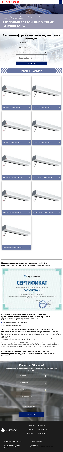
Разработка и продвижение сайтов (41, 447)
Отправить (31, 63)
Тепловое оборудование (28, 17)
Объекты (30, 429)
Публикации (42, 429)
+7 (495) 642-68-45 (14, 2)
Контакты (41, 425)
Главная (5, 17)
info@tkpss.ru (34, 445)
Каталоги (30, 433)
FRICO (41, 17)
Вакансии (41, 433)
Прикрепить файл (30, 406)
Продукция (14, 17)
